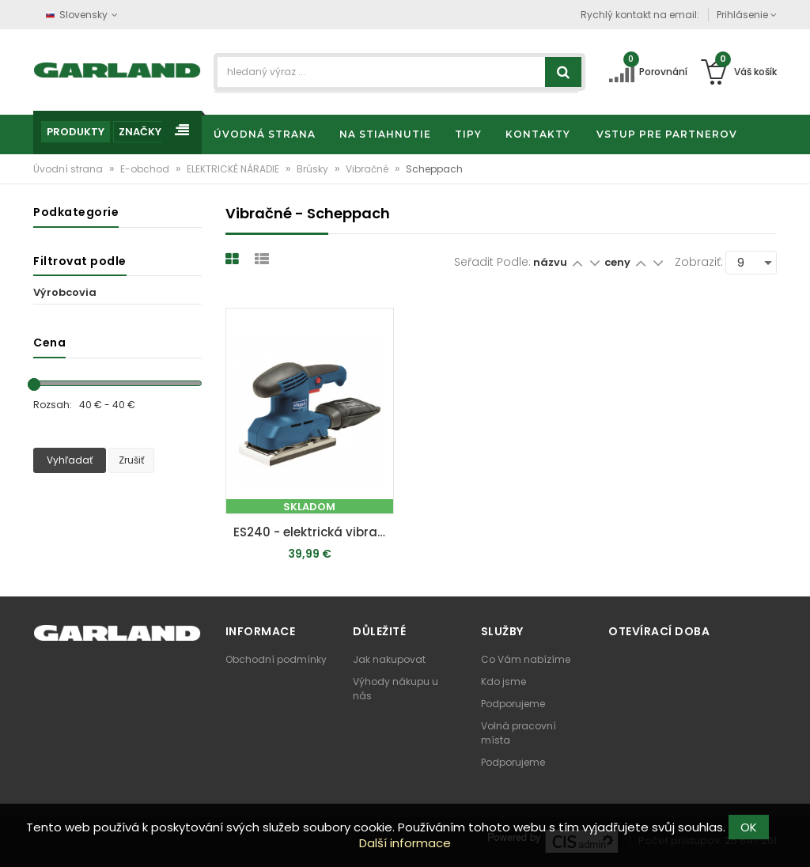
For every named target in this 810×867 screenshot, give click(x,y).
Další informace (405, 843)
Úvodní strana (69, 169)
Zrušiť (131, 460)
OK (748, 827)
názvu (550, 262)
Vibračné (368, 169)
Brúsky (314, 169)
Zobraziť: (699, 262)
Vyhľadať (70, 460)
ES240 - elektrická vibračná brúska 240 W (313, 532)
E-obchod (146, 169)
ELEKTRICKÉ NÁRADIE (234, 169)
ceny (618, 262)
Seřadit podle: (492, 262)
